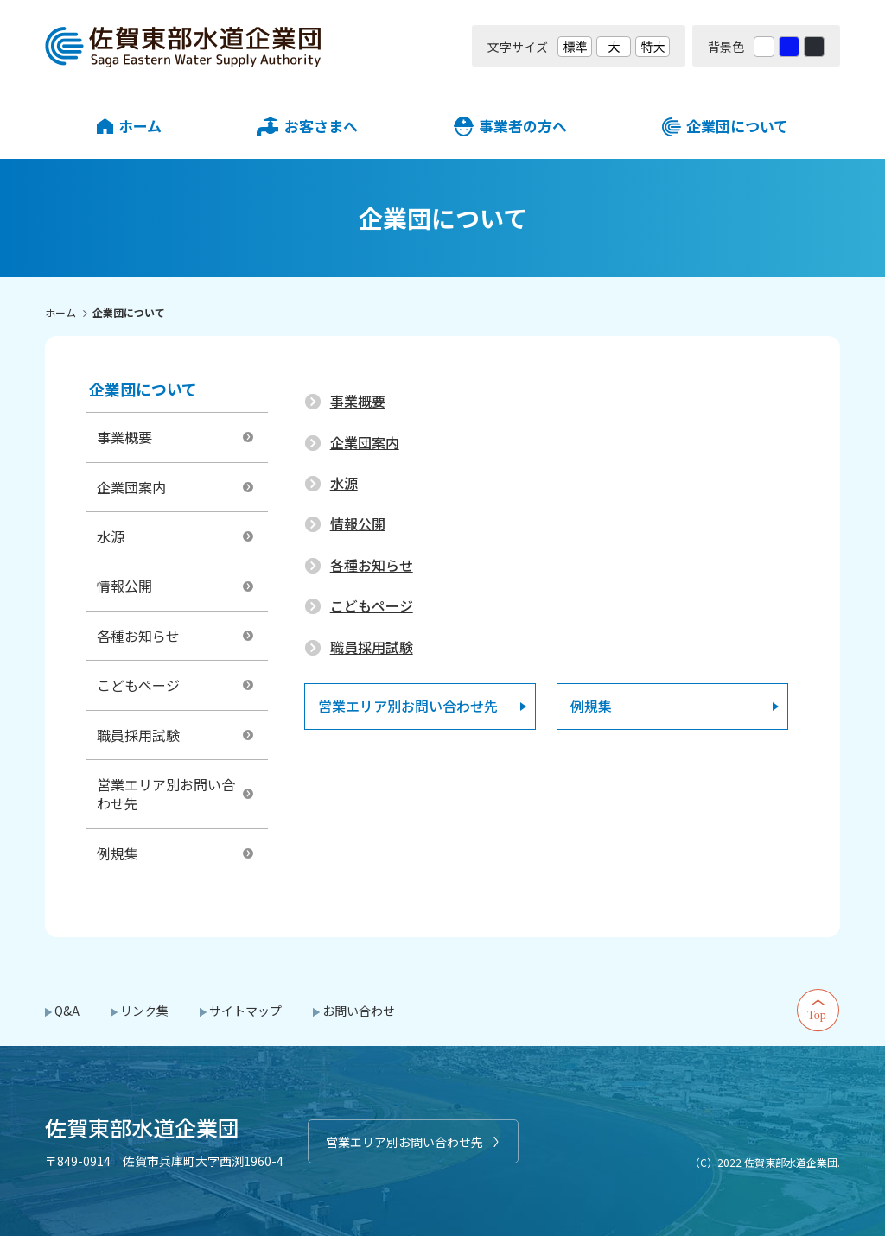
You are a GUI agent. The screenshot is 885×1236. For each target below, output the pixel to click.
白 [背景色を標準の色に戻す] (764, 46)
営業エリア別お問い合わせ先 (404, 1141)
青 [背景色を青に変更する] (789, 46)
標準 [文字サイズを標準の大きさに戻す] (574, 46)
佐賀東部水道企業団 (183, 45)
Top (818, 1010)
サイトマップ (245, 1010)
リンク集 (144, 1010)
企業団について (737, 125)
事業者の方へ (523, 125)
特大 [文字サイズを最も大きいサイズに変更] (652, 46)
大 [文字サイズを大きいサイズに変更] (613, 46)
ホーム (140, 125)
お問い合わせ (358, 1010)
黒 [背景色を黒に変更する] (814, 46)
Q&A (67, 1010)
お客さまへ (321, 125)
